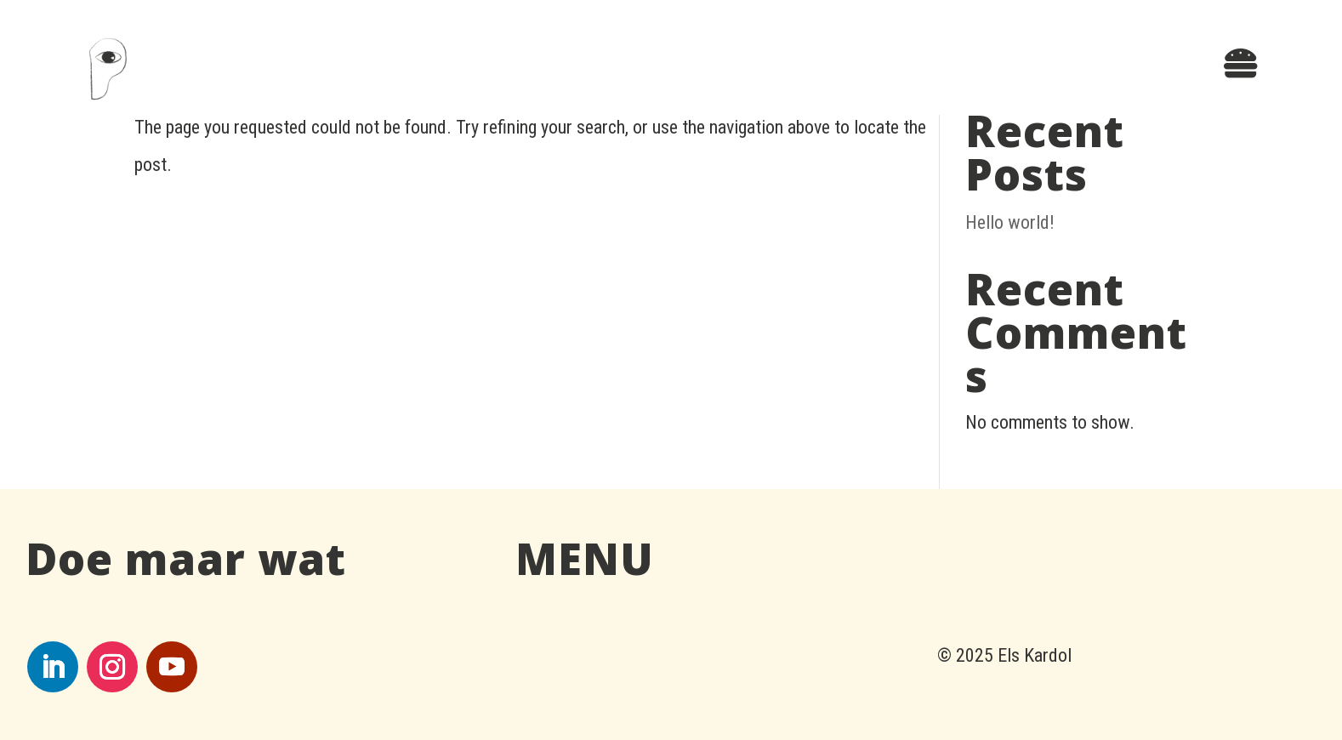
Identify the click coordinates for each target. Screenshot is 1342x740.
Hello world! (1010, 222)
